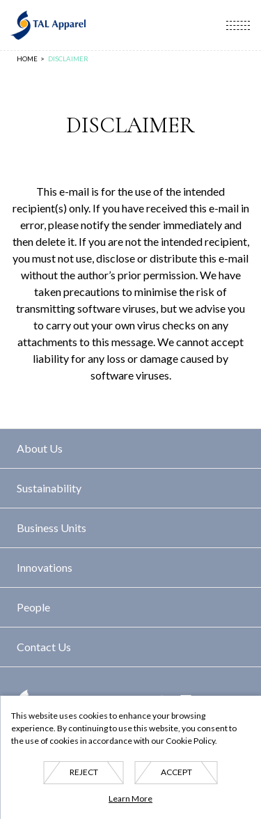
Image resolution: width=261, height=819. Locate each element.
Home (27, 59)
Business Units (51, 527)
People (33, 607)
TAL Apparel (47, 25)
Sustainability (49, 487)
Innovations (44, 567)
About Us (40, 448)
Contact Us (44, 646)
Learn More (130, 798)
